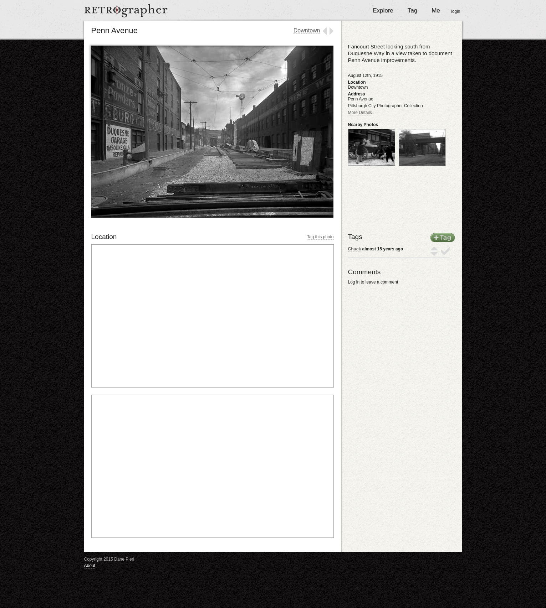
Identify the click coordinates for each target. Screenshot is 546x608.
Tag (412, 10)
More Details (360, 112)
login (455, 11)
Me (436, 10)
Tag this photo (320, 236)
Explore (383, 10)
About (89, 565)
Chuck (354, 248)
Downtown (307, 30)
